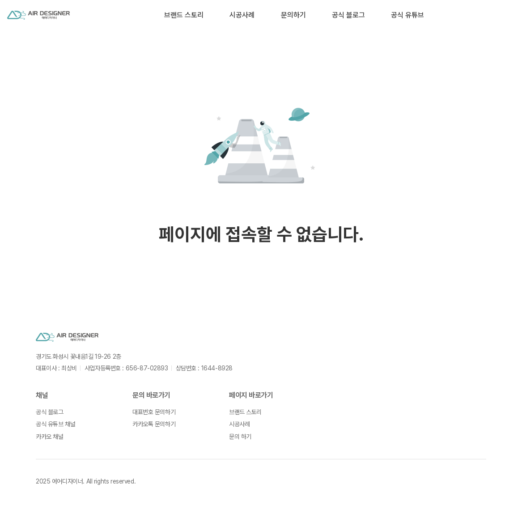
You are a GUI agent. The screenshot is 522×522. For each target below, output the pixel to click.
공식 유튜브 (407, 15)
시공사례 (242, 15)
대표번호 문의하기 (153, 412)
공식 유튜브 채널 (55, 424)
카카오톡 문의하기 (153, 424)
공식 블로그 (348, 15)
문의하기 (293, 15)
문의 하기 (240, 436)
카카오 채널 (49, 436)
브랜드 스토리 (184, 15)
